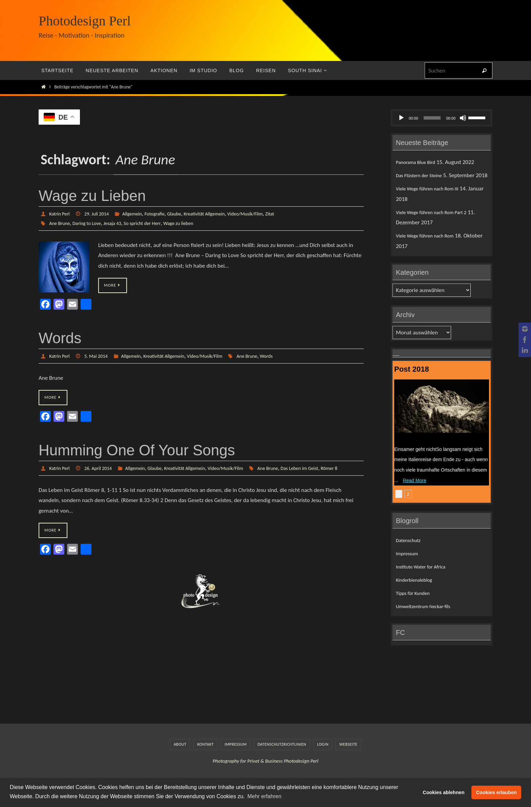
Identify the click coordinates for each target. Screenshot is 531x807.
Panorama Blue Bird (419, 162)
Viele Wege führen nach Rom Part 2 (437, 222)
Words (60, 338)
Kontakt (205, 754)
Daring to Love (91, 223)
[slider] (432, 118)
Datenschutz (410, 550)
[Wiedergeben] (401, 118)
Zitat (290, 213)
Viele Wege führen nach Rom (430, 246)
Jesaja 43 (119, 223)
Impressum (409, 563)
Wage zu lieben (192, 223)
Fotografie (163, 213)
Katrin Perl (60, 213)
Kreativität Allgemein (218, 213)
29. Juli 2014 (100, 213)
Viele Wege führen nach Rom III (432, 199)
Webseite (348, 754)
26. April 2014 (102, 469)
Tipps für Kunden (416, 603)
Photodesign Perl (85, 20)
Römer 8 (128, 478)
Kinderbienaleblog (417, 590)
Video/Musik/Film (263, 213)
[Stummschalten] (463, 118)
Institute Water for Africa (425, 577)
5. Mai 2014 (100, 356)
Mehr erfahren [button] (264, 796)
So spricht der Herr (151, 223)
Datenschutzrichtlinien (281, 754)
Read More (414, 490)
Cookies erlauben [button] (496, 792)
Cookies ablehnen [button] (443, 792)
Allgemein (139, 213)
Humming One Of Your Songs (137, 451)
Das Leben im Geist (96, 478)
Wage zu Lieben (92, 195)
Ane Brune (60, 223)
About (180, 754)
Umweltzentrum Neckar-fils (428, 616)
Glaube (185, 213)
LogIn (322, 754)
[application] (441, 118)
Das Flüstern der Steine (423, 175)
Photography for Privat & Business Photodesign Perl (265, 771)
